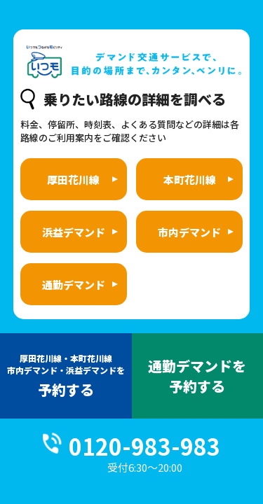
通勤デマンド (73, 284)
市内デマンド (189, 232)
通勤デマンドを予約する (197, 376)
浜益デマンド (73, 232)
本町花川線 (189, 179)
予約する (66, 376)
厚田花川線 (73, 179)
